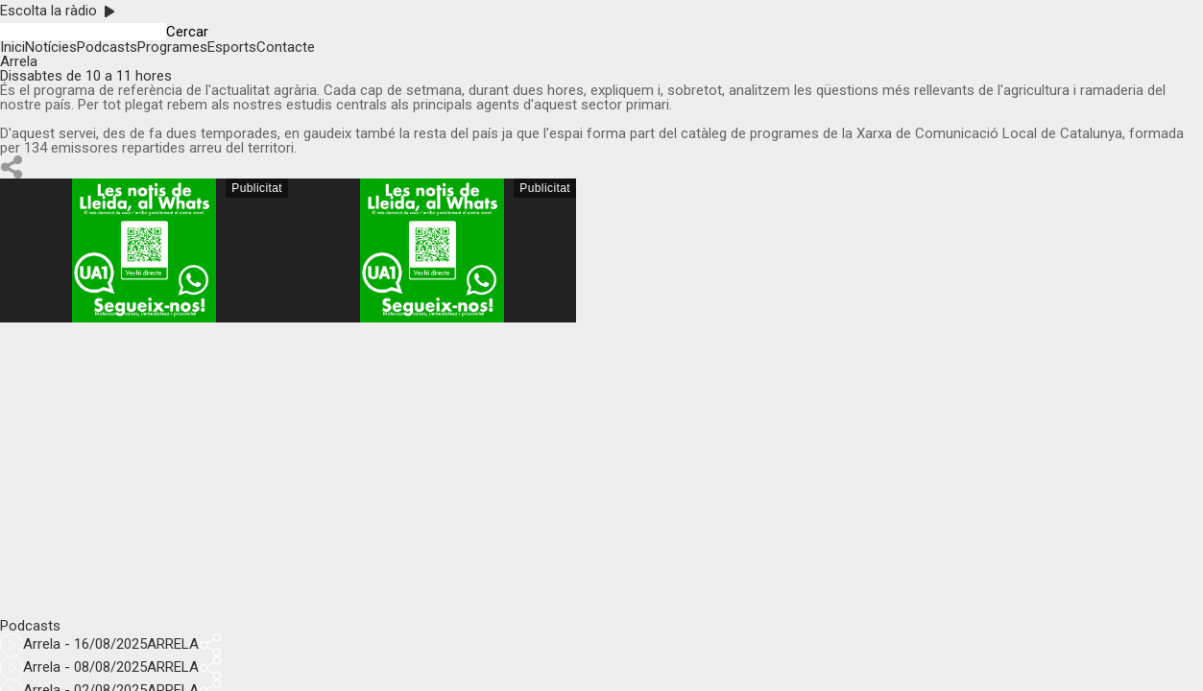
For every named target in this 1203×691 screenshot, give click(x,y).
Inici (12, 47)
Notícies (51, 47)
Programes (172, 47)
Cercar (187, 32)
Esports (231, 47)
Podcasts (107, 47)
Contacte (285, 47)
